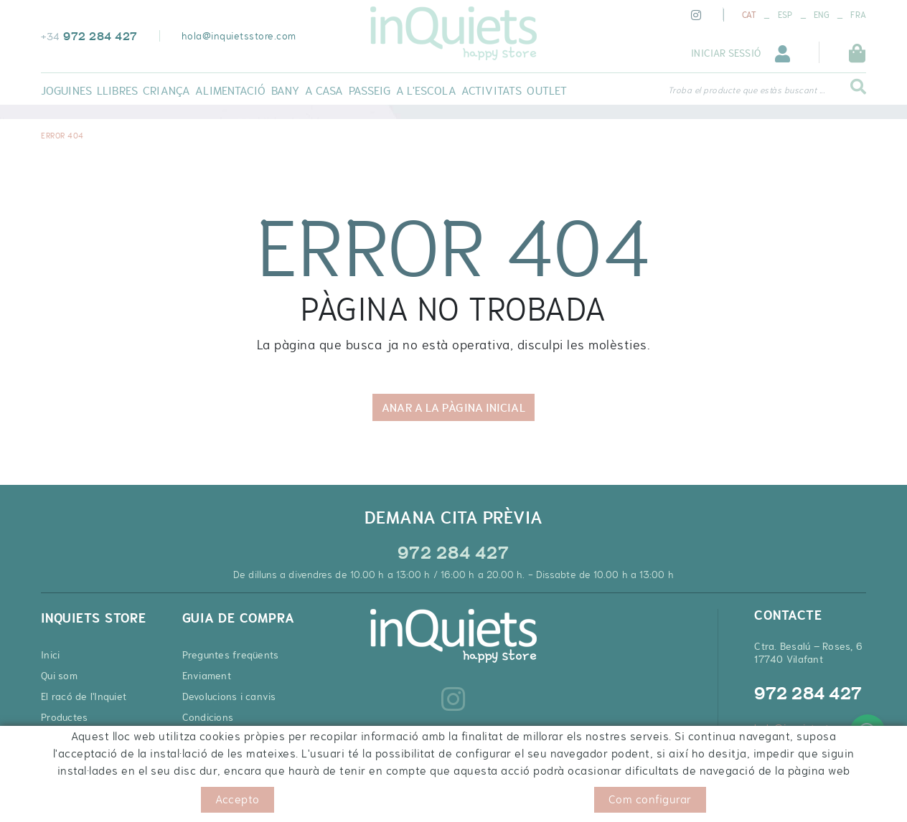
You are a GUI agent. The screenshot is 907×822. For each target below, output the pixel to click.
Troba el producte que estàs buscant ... (746, 90)
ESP (785, 15)
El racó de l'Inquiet (83, 696)
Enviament (206, 675)
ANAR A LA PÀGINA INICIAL (453, 407)
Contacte (62, 738)
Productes (64, 717)
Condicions (208, 717)
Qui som (59, 675)
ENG (822, 15)
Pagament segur (220, 738)
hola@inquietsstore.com (239, 35)
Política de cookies (83, 800)
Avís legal (158, 800)
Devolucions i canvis (229, 696)
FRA (858, 15)
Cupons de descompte (234, 758)
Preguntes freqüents (230, 654)
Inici (50, 654)
